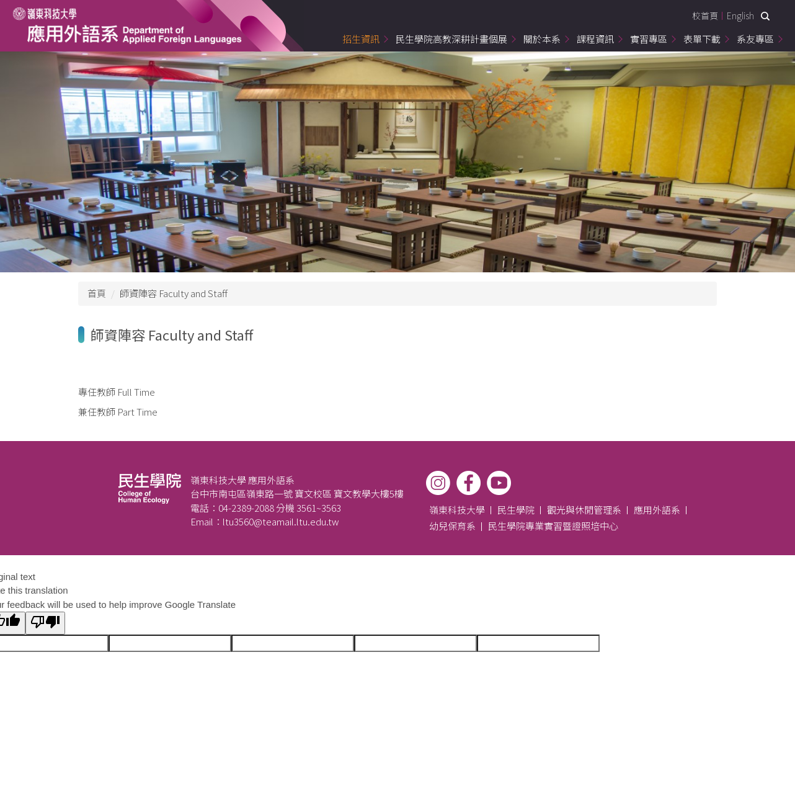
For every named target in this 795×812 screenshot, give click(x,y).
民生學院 (516, 509)
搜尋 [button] (765, 16)
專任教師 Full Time (116, 391)
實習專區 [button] (648, 38)
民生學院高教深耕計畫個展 (451, 38)
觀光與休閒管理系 (584, 509)
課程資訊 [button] (595, 38)
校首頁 (705, 15)
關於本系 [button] (542, 38)
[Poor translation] (45, 623)
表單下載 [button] (702, 38)
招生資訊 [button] (361, 38)
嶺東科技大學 (457, 509)
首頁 (96, 293)
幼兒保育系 (452, 525)
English (740, 15)
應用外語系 (657, 509)
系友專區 (755, 38)
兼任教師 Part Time (118, 411)
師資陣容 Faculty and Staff (174, 293)
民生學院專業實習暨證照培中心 (553, 525)
